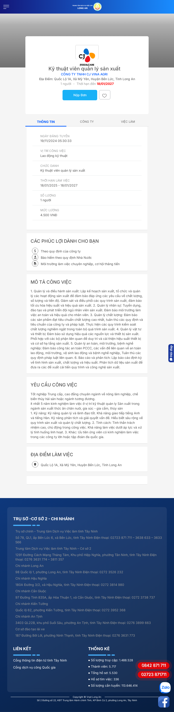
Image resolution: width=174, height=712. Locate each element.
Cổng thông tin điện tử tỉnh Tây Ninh (40, 660)
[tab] (86, 121)
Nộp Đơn (80, 95)
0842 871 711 (154, 665)
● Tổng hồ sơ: (98, 673)
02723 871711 (153, 674)
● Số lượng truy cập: (103, 660)
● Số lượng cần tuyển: (104, 685)
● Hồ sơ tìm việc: (101, 679)
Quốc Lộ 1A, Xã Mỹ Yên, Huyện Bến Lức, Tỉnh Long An (94, 79)
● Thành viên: (98, 666)
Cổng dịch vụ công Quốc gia (34, 667)
